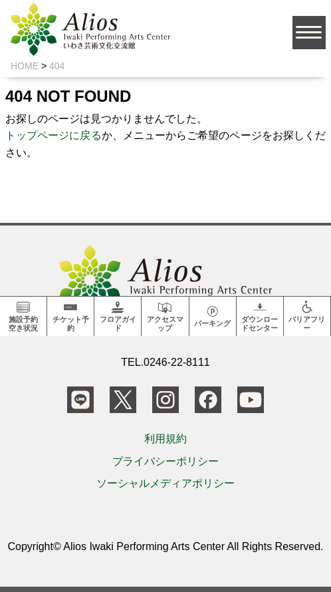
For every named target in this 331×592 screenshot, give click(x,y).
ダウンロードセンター (259, 315)
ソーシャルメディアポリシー (165, 483)
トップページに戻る (53, 135)
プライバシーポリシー (165, 461)
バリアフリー (306, 315)
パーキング (212, 315)
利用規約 (165, 438)
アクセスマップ (165, 315)
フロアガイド (118, 315)
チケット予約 (71, 315)
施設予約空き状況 (23, 315)
